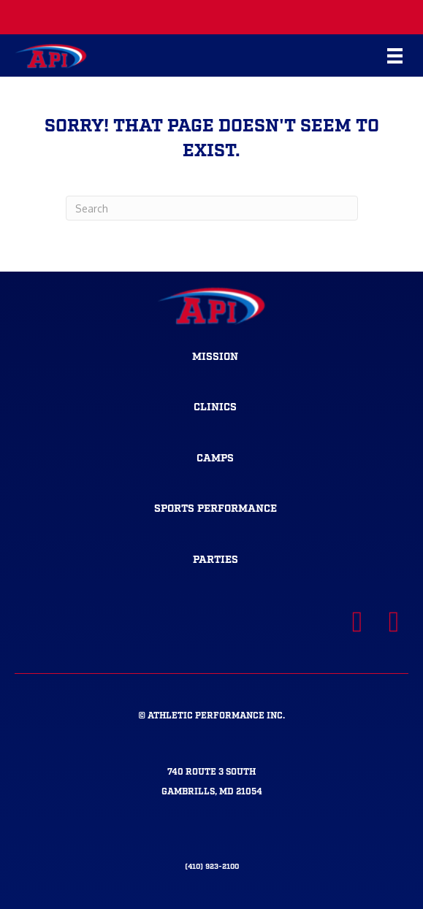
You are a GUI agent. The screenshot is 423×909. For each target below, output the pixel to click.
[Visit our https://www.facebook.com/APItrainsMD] (357, 622)
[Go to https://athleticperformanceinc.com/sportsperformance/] (215, 509)
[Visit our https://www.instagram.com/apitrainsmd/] (393, 622)
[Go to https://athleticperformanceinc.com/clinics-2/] (215, 408)
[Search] (212, 208)
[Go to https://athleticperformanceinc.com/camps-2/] (215, 459)
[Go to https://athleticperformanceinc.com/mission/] (215, 358)
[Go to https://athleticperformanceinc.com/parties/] (215, 560)
